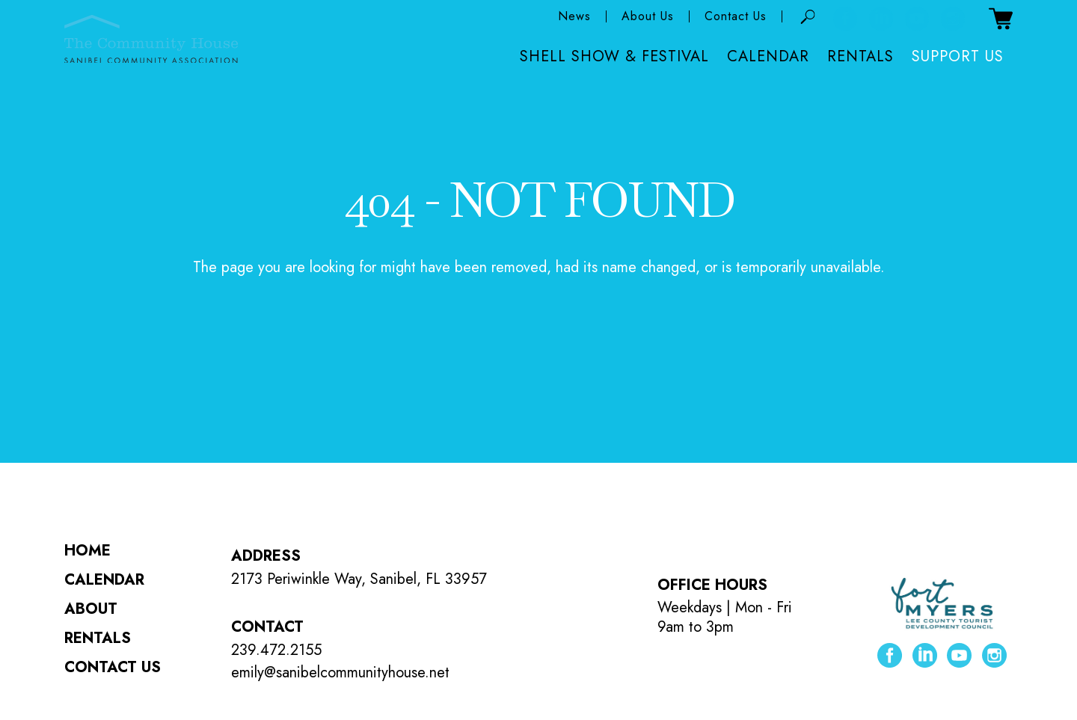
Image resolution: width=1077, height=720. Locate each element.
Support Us (958, 57)
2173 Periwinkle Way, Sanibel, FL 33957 (359, 579)
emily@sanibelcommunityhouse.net (340, 672)
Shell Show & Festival (614, 57)
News (574, 17)
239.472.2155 (276, 650)
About (90, 609)
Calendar (768, 57)
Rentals (860, 57)
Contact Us (736, 17)
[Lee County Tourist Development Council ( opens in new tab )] (942, 604)
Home (87, 550)
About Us (648, 17)
